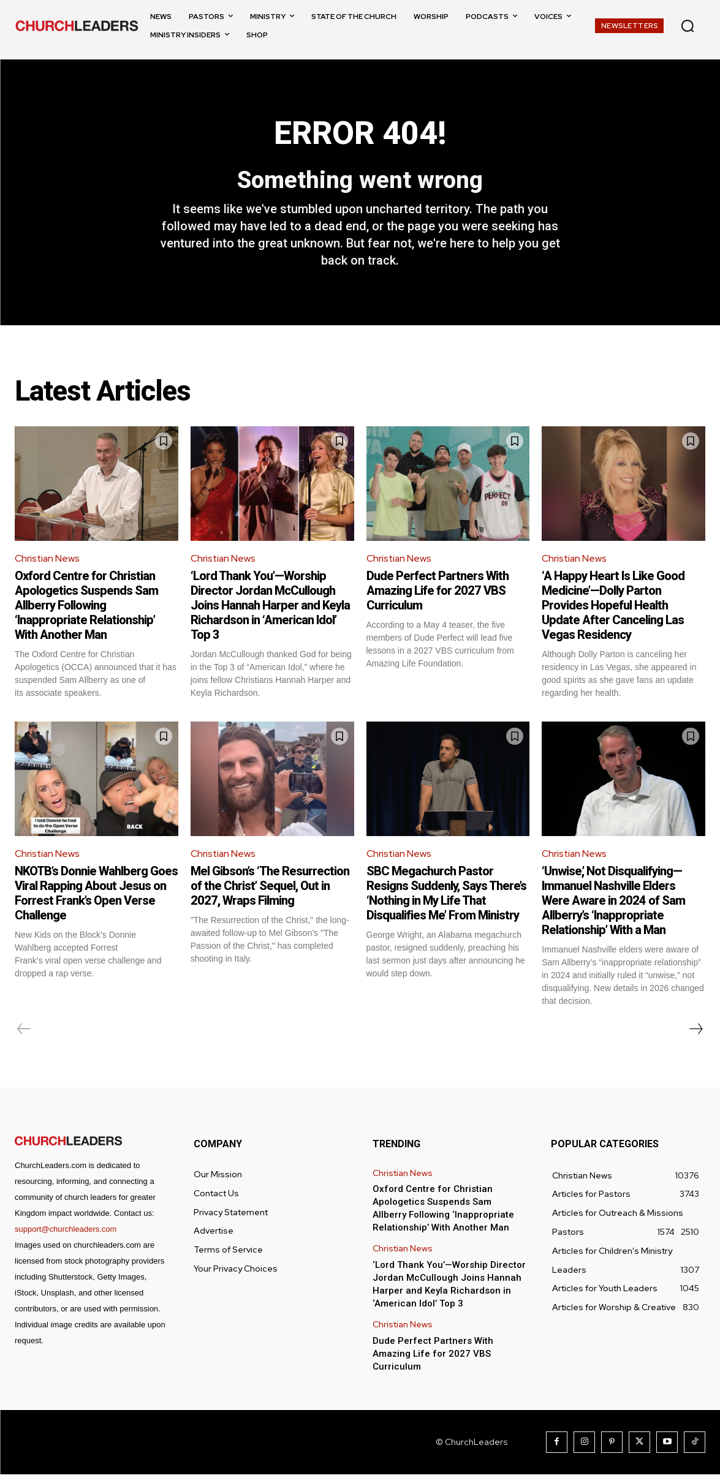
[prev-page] (24, 1033)
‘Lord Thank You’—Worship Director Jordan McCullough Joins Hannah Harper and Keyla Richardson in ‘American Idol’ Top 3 (270, 608)
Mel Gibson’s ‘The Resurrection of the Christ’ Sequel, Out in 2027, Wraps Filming (270, 889)
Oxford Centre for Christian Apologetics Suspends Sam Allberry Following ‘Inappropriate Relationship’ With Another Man (86, 608)
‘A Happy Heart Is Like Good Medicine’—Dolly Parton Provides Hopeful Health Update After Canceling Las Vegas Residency (613, 608)
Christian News (48, 561)
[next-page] (695, 1033)
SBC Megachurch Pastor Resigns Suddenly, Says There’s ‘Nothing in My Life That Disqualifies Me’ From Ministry (446, 896)
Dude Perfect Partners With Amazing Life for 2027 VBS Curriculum (437, 593)
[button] (687, 25)
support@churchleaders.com (65, 1232)
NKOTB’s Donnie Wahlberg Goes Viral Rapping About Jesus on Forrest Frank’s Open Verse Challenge (96, 896)
